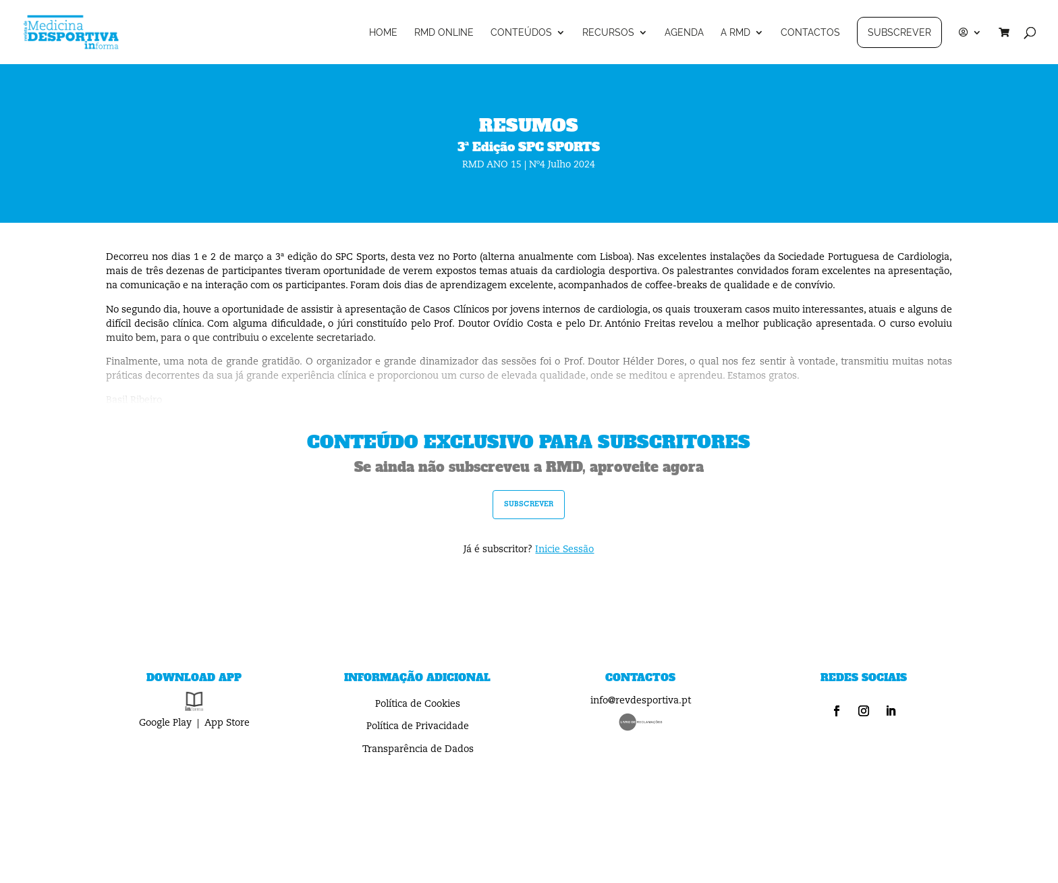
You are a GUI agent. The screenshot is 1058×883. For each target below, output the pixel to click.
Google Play (165, 723)
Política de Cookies (417, 704)
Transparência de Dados (418, 749)
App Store (227, 723)
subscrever (528, 503)
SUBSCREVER (899, 32)
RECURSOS (608, 33)
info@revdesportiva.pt (640, 700)
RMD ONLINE (444, 33)
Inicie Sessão (564, 549)
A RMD (735, 33)
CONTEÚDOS (521, 33)
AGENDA (684, 33)
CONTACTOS (810, 33)
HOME (383, 33)
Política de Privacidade (417, 726)
